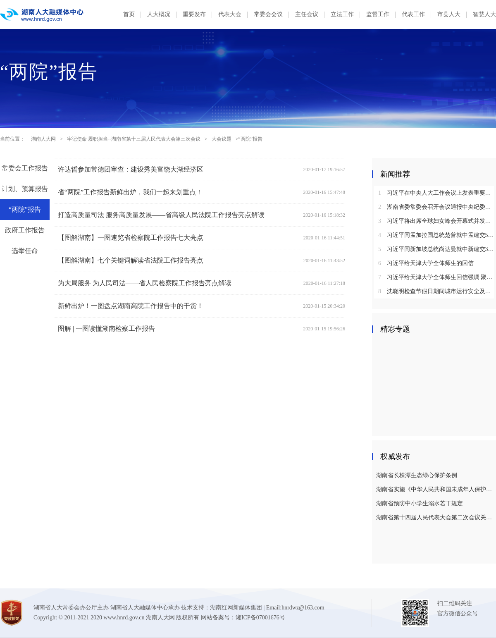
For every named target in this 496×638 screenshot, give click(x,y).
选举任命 (25, 250)
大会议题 (221, 139)
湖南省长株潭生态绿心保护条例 (416, 475)
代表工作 (413, 14)
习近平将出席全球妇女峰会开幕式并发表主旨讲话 (437, 221)
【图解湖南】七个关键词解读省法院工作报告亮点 (130, 260)
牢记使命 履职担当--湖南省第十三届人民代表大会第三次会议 (133, 139)
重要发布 (194, 14)
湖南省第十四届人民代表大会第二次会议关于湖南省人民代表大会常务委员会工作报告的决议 (435, 517)
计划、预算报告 (25, 188)
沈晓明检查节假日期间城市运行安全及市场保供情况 (437, 291)
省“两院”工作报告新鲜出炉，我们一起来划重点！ (130, 192)
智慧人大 (484, 14)
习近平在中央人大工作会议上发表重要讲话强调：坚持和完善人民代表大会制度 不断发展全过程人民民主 (437, 193)
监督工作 (377, 14)
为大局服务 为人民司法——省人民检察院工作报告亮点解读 (144, 283)
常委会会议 (268, 14)
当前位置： (12, 139)
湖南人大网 (43, 139)
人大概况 (158, 14)
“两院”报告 (25, 209)
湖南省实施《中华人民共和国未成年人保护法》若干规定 (435, 489)
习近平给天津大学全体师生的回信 (426, 263)
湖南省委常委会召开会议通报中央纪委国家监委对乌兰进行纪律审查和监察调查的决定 (437, 207)
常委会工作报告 (25, 168)
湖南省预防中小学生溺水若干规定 (419, 503)
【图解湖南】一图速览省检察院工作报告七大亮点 (130, 237)
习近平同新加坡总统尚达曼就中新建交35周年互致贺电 (437, 249)
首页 (129, 14)
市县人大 (448, 14)
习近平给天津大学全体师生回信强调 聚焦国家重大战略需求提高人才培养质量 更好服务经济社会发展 (437, 277)
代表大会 (229, 14)
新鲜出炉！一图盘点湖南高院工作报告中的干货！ (130, 305)
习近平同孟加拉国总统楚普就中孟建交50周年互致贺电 (437, 235)
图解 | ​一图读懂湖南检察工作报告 (106, 328)
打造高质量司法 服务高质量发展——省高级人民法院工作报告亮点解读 (161, 214)
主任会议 (306, 14)
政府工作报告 (25, 230)
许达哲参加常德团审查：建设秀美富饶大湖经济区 (130, 169)
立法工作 (342, 14)
